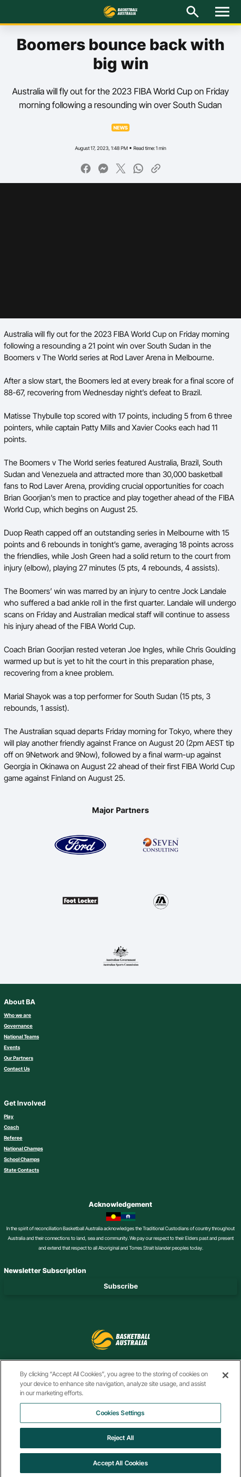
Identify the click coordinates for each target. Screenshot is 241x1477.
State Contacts (21, 1170)
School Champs (21, 1159)
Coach (11, 1127)
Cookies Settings (120, 1418)
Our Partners (18, 1058)
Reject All (120, 1443)
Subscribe (121, 1286)
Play (9, 1116)
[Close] (225, 1380)
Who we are (17, 1015)
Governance (18, 1026)
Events (12, 1047)
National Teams (21, 1036)
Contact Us (17, 1068)
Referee (13, 1138)
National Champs (23, 1148)
